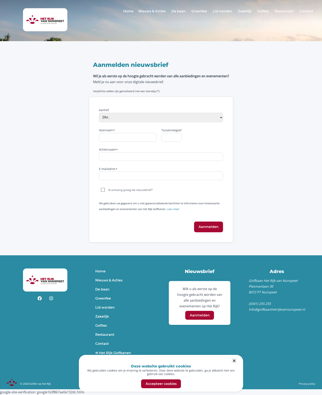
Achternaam (107, 149)
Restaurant (284, 11)
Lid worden (222, 11)
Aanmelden (200, 315)
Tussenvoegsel (171, 130)
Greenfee (199, 11)
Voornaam (106, 130)
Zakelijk (245, 11)
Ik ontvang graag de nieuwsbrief (129, 190)
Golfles (263, 11)
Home (128, 11)
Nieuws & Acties (152, 11)
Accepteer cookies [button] (161, 384)
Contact (306, 11)
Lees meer (173, 209)
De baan (178, 11)
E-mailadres (107, 169)
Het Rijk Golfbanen (114, 353)
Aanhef (104, 110)
